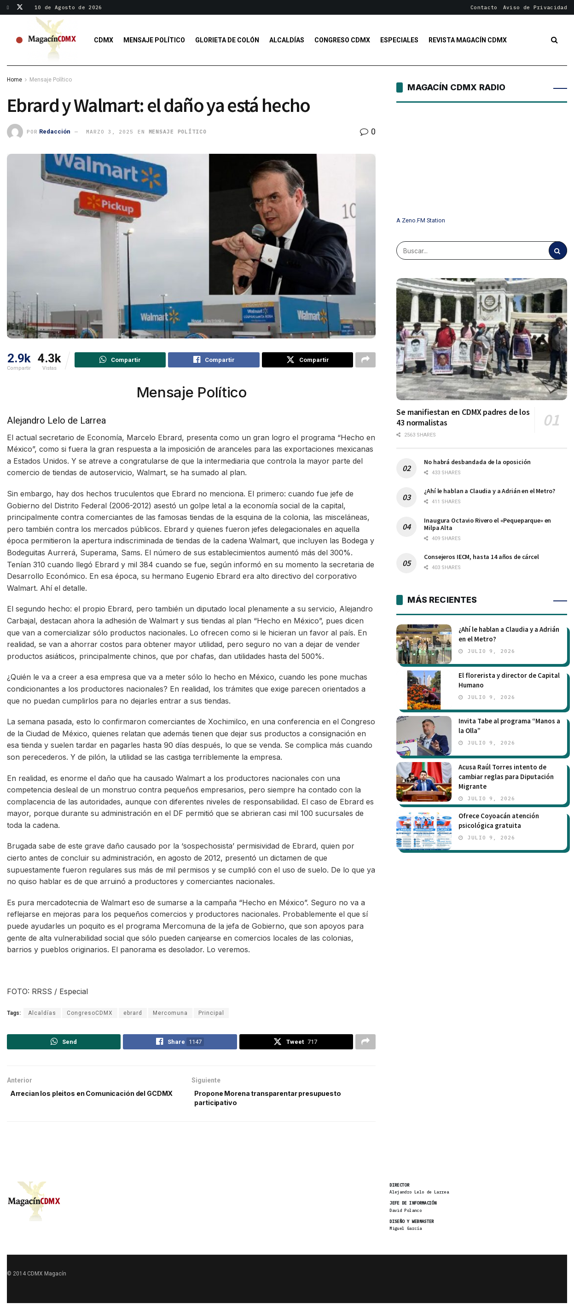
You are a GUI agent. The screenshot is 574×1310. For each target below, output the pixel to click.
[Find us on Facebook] (8, 7)
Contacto (484, 7)
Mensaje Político (154, 40)
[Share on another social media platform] (365, 361)
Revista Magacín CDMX (468, 40)
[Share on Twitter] (307, 361)
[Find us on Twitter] (20, 7)
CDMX (103, 40)
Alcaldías (286, 40)
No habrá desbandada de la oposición (477, 462)
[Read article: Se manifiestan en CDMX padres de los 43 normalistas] (481, 339)
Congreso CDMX (342, 40)
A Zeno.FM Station (420, 220)
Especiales (399, 40)
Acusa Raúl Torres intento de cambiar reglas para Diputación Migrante (506, 777)
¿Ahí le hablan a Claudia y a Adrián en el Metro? (489, 491)
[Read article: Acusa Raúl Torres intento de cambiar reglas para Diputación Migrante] (424, 782)
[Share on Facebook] (213, 361)
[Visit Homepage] (52, 40)
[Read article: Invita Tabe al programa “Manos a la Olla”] (424, 736)
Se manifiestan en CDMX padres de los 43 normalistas (463, 417)
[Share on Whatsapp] (120, 361)
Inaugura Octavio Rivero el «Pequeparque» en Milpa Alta (487, 524)
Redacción (54, 131)
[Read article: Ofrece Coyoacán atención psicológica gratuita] (424, 830)
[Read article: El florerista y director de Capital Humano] (424, 690)
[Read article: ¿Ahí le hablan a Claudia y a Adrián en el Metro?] (424, 644)
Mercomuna (170, 1014)
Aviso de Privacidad (535, 7)
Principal (211, 1014)
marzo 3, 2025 (109, 131)
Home (14, 79)
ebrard (132, 1014)
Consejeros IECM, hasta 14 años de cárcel (481, 557)
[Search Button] (554, 40)
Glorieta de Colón (227, 40)
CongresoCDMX (90, 1014)
